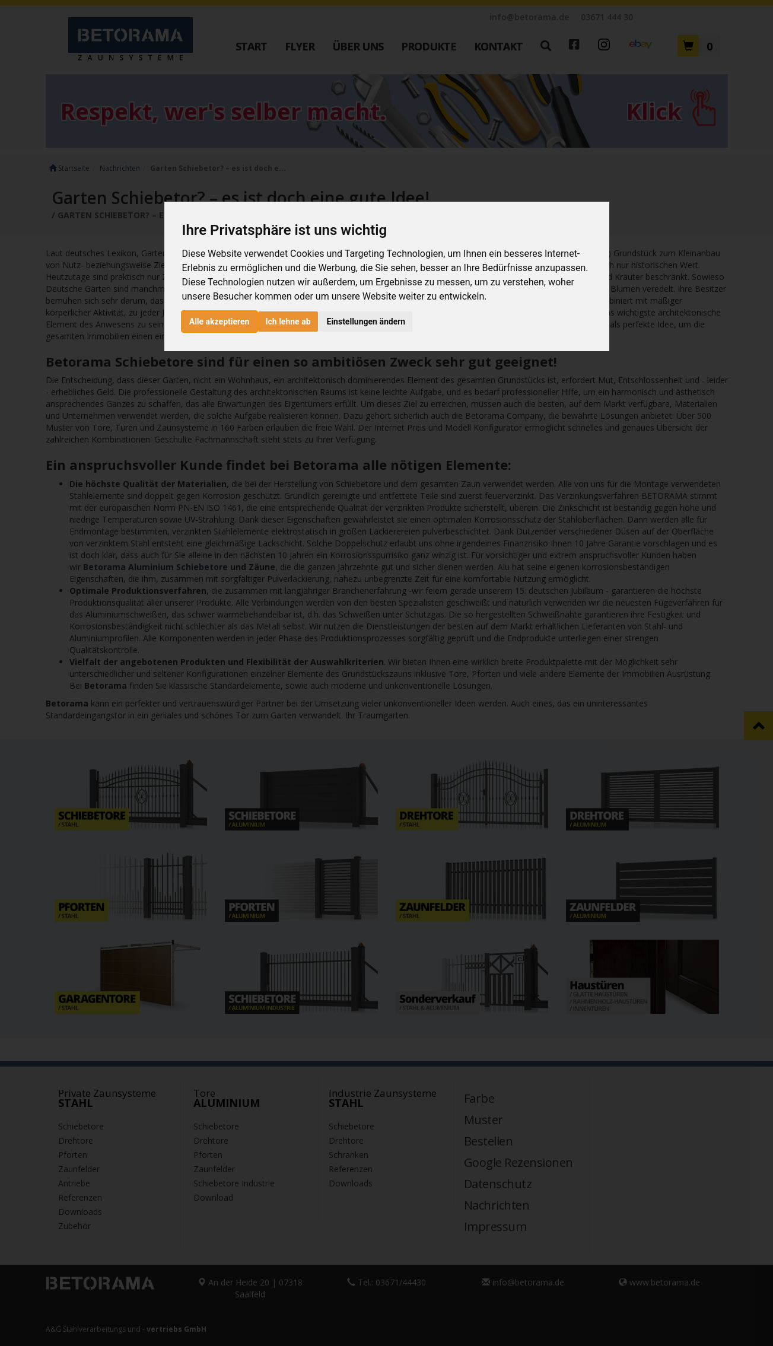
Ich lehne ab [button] (287, 321)
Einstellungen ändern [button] (366, 321)
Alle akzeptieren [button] (219, 321)
